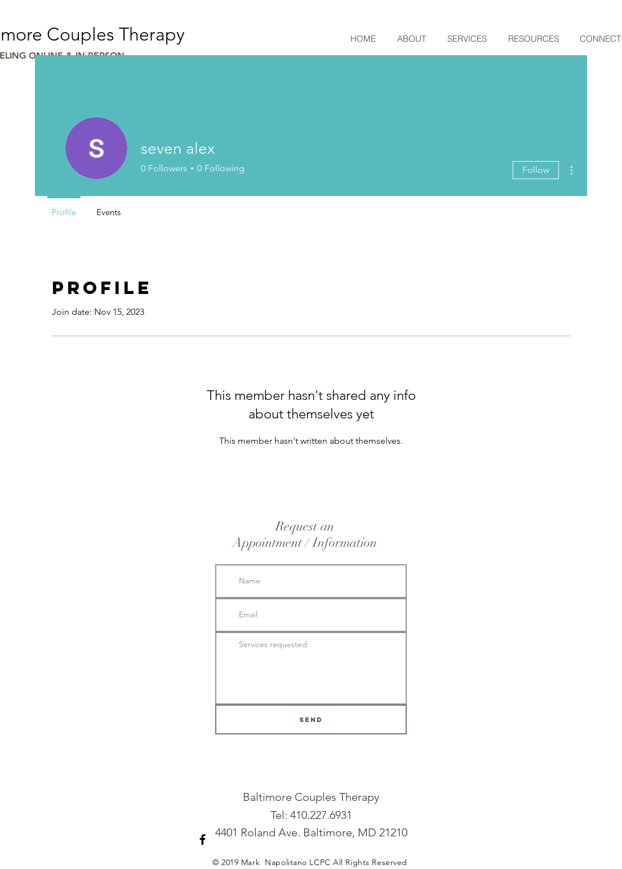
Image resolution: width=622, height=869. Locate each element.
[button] (466, 38)
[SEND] (311, 719)
